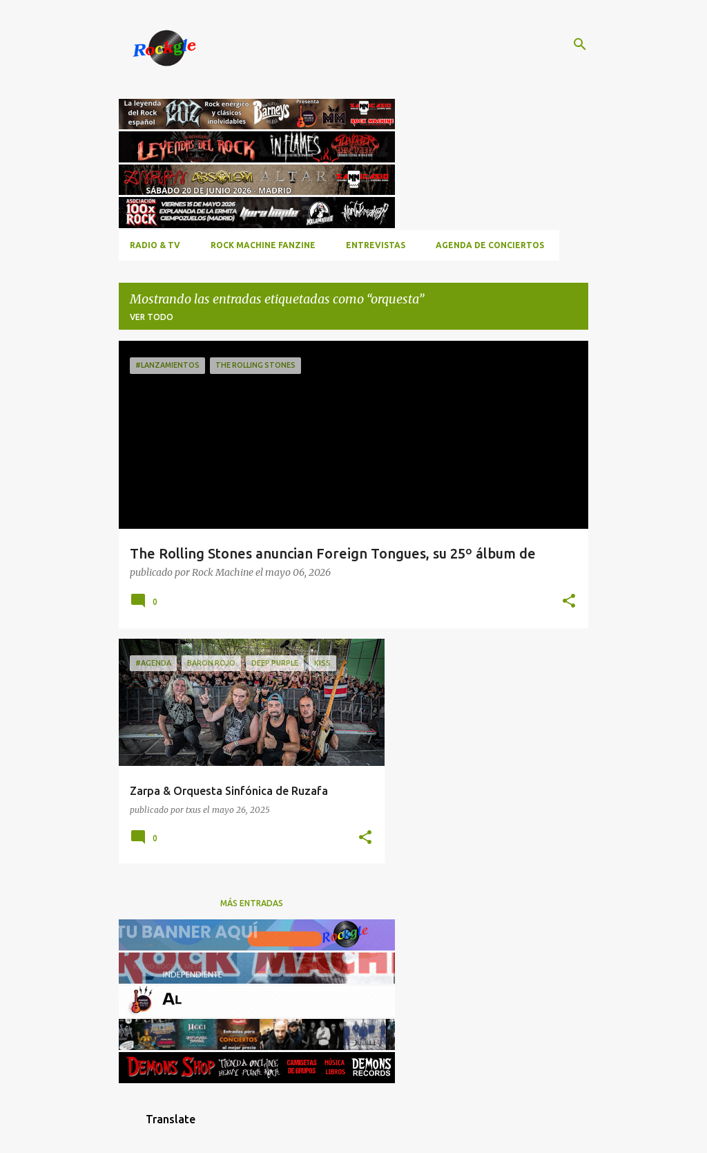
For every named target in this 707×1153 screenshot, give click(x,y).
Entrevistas (375, 245)
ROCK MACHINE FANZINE (263, 245)
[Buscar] (580, 44)
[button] (569, 601)
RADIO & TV (155, 245)
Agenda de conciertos (490, 245)
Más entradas (251, 903)
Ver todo (151, 316)
